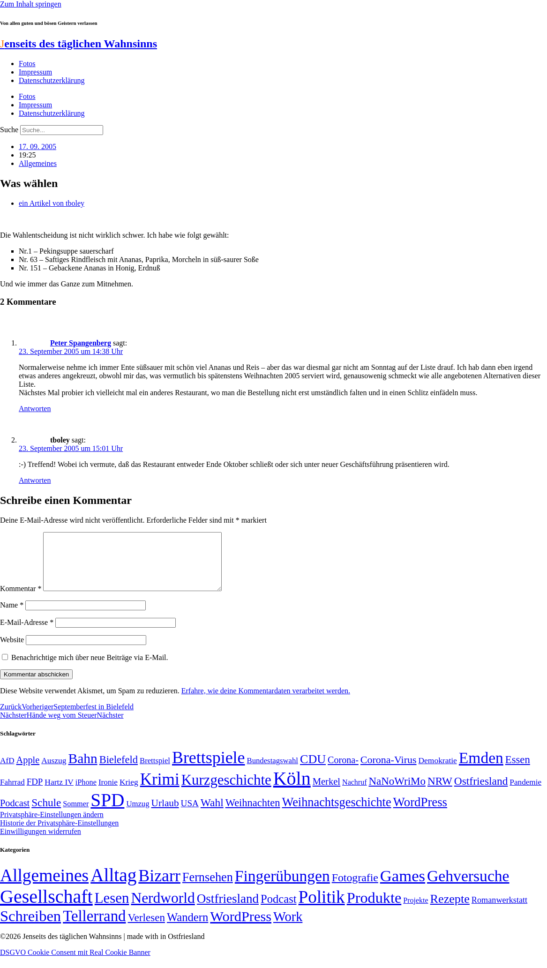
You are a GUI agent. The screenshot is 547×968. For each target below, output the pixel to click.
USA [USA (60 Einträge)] (190, 814)
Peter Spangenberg (80, 343)
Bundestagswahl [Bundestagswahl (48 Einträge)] (272, 771)
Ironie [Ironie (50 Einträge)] (108, 793)
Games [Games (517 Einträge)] (402, 887)
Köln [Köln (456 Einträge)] (292, 789)
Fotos (27, 64)
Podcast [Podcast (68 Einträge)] (15, 814)
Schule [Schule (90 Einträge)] (46, 814)
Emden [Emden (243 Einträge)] (481, 769)
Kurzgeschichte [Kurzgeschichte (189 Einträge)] (226, 791)
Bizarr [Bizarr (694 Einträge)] (159, 887)
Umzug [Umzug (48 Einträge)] (137, 814)
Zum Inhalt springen (30, 4)
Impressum (35, 72)
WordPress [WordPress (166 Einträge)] (240, 928)
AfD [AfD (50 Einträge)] (7, 771)
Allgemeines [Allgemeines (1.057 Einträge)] (44, 886)
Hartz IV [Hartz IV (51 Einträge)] (59, 793)
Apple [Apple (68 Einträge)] (28, 771)
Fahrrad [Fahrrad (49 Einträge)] (12, 793)
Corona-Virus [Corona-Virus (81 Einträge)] (388, 771)
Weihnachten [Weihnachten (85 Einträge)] (252, 814)
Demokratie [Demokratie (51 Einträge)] (438, 771)
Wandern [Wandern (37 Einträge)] (187, 928)
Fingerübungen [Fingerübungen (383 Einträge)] (282, 887)
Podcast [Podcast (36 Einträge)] (278, 910)
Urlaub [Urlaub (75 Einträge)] (165, 814)
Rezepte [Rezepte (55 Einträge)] (450, 910)
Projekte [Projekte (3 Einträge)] (415, 911)
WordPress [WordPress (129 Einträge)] (420, 813)
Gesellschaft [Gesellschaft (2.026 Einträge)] (46, 907)
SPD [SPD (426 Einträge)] (107, 811)
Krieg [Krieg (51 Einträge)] (129, 793)
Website (12, 651)
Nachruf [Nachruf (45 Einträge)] (354, 793)
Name (11, 616)
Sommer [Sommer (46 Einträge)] (76, 815)
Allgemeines (38, 163)
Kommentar (20, 600)
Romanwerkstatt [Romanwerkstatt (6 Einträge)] (499, 911)
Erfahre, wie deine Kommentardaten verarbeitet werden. (265, 702)
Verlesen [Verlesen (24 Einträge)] (146, 929)
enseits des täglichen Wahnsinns (78, 44)
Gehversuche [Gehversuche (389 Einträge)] (468, 887)
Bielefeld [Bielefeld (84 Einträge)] (118, 771)
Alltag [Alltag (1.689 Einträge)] (113, 886)
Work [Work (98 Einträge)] (287, 928)
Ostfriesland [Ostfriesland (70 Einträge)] (228, 910)
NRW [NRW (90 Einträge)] (439, 792)
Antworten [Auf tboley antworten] (35, 480)
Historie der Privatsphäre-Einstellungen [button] (59, 834)
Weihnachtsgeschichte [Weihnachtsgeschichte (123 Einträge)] (336, 813)
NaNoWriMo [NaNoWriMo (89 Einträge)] (397, 792)
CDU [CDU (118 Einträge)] (313, 770)
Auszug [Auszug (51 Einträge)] (53, 771)
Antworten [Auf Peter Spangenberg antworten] (35, 409)
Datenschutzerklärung (51, 80)
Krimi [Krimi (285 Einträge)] (160, 790)
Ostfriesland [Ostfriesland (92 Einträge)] (481, 792)
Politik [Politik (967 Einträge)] (322, 908)
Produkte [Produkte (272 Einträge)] (374, 908)
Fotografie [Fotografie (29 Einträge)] (355, 889)
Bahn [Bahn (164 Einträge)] (82, 769)
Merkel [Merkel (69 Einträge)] (326, 793)
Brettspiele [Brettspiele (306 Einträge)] (208, 768)
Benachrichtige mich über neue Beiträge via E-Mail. (89, 669)
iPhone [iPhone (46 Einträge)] (86, 793)
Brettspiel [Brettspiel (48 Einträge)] (155, 771)
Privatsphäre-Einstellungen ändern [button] (52, 826)
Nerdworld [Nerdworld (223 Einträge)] (163, 909)
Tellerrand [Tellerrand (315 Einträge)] (94, 927)
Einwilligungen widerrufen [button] (40, 843)
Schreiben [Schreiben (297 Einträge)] (30, 927)
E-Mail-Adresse (26, 634)
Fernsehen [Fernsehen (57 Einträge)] (207, 888)
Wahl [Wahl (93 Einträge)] (212, 814)
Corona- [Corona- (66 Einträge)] (343, 771)
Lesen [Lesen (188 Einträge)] (112, 909)
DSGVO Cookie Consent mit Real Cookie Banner (75, 964)
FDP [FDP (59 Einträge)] (35, 793)
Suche (9, 130)
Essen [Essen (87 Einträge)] (517, 771)
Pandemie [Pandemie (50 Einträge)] (525, 793)
